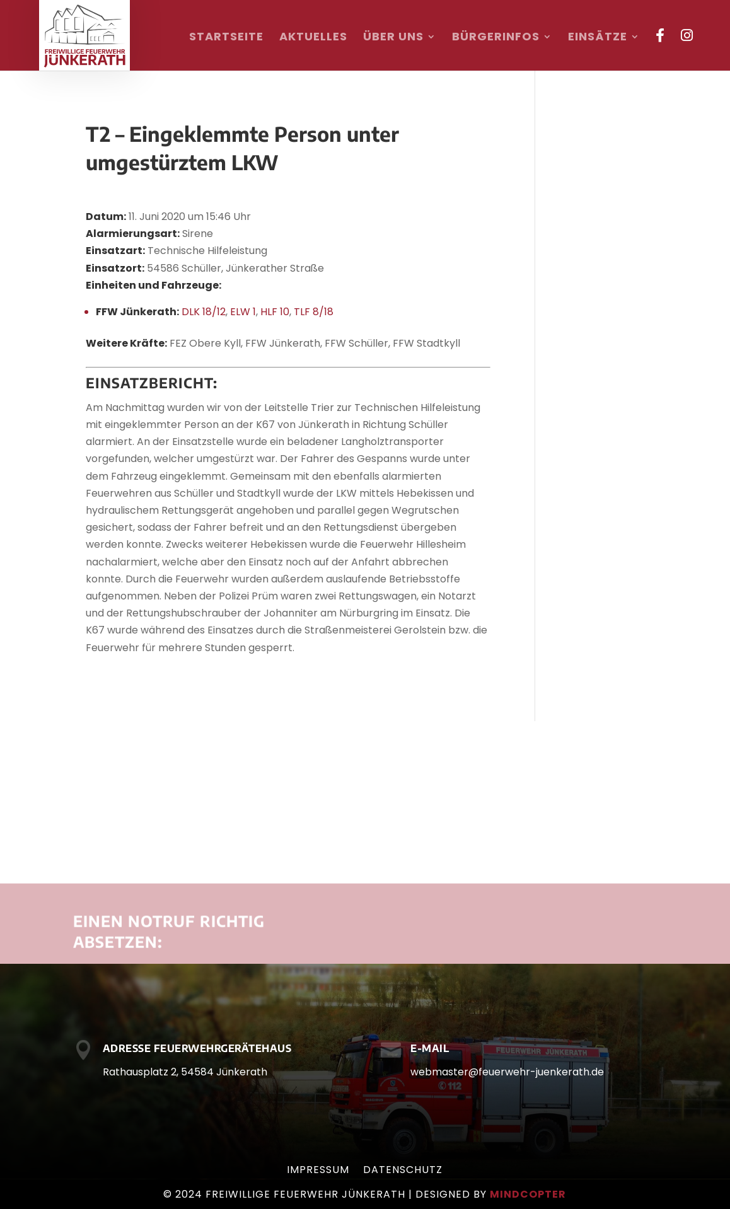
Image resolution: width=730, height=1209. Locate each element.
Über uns (393, 38)
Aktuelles (313, 38)
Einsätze (597, 38)
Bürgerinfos (496, 38)
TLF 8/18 (313, 311)
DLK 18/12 (204, 311)
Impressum (318, 1171)
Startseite (226, 38)
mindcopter (528, 1194)
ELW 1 (243, 311)
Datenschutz (403, 1171)
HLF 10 (274, 311)
